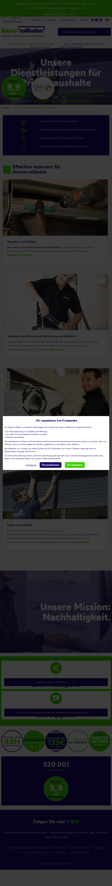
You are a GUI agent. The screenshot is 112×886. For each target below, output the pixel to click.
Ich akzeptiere (75, 465)
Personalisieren (50, 465)
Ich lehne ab (31, 465)
